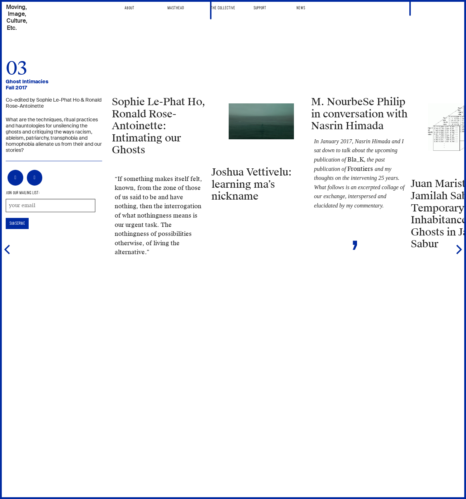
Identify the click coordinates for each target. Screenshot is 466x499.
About (129, 8)
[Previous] (8, 249)
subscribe (17, 223)
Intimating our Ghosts (158, 126)
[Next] (458, 249)
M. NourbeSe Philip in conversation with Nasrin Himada (359, 113)
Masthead (175, 8)
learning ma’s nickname (251, 184)
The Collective (222, 8)
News (300, 8)
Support (259, 8)
